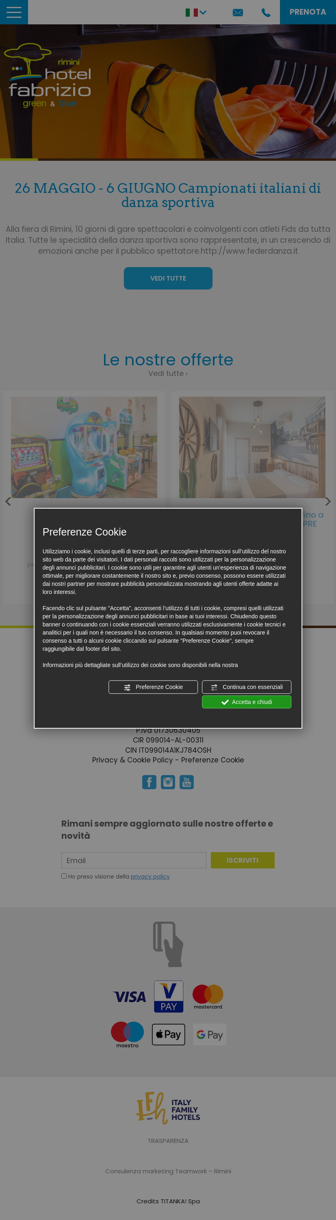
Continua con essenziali (246, 687)
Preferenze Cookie (153, 687)
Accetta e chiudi (246, 702)
